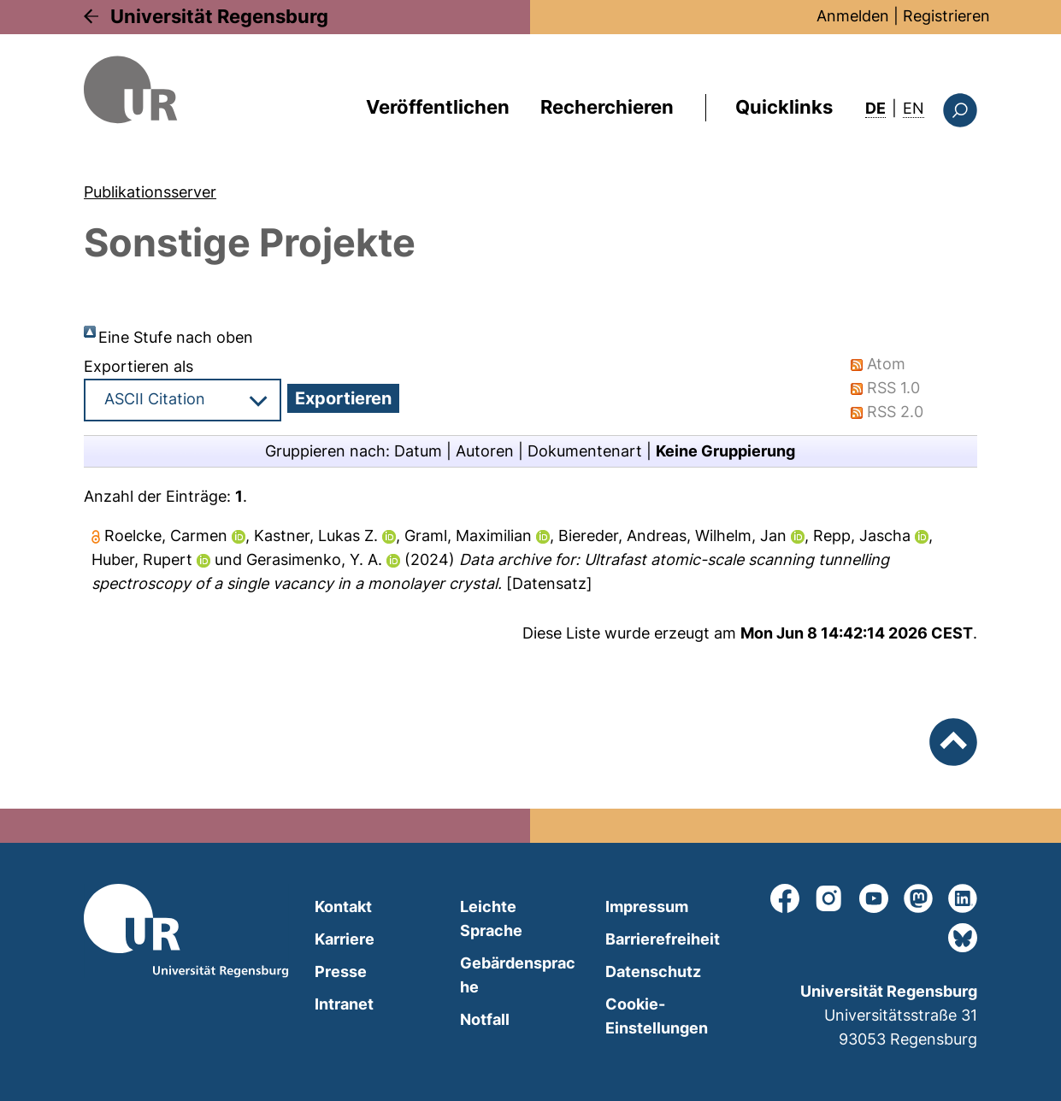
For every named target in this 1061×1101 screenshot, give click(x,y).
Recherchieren (607, 107)
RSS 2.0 (895, 412)
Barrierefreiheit (662, 939)
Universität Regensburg (219, 16)
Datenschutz (653, 971)
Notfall (485, 1019)
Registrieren (946, 16)
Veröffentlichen (438, 107)
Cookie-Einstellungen (656, 1016)
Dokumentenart (585, 451)
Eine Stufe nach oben (175, 337)
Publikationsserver (150, 192)
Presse (341, 971)
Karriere (344, 939)
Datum (418, 451)
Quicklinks (784, 107)
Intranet (344, 1004)
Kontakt (343, 907)
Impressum (646, 907)
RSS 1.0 (893, 388)
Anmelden (852, 16)
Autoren (485, 451)
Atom (886, 364)
